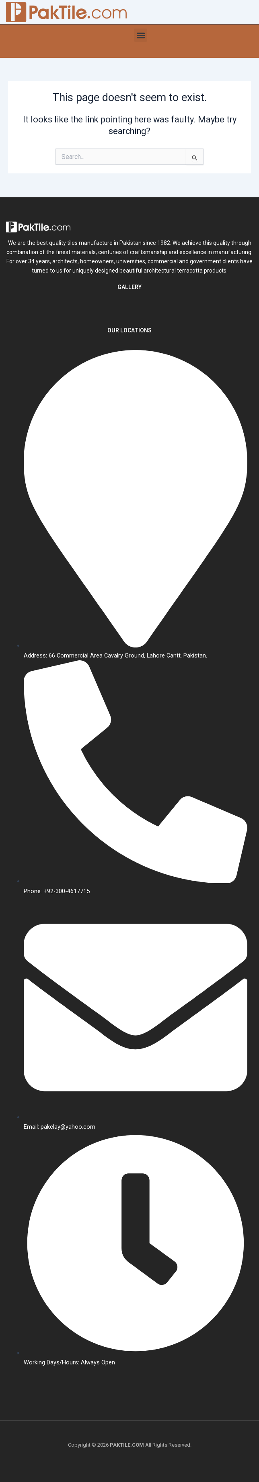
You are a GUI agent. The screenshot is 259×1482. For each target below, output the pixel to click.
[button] (140, 35)
